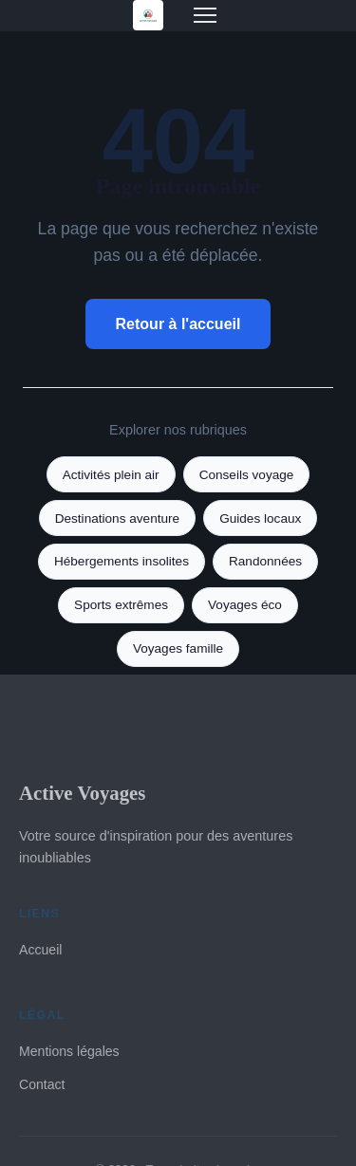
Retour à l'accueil (178, 324)
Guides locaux (260, 518)
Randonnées (265, 561)
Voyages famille (178, 648)
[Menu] (205, 15)
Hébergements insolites (121, 561)
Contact (42, 1084)
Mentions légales (69, 1051)
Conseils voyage (246, 475)
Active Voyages (82, 793)
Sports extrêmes (121, 605)
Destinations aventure (117, 518)
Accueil (40, 949)
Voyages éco (245, 605)
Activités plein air (111, 475)
